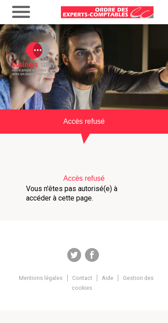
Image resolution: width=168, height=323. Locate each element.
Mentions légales (41, 278)
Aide (107, 278)
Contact (82, 278)
